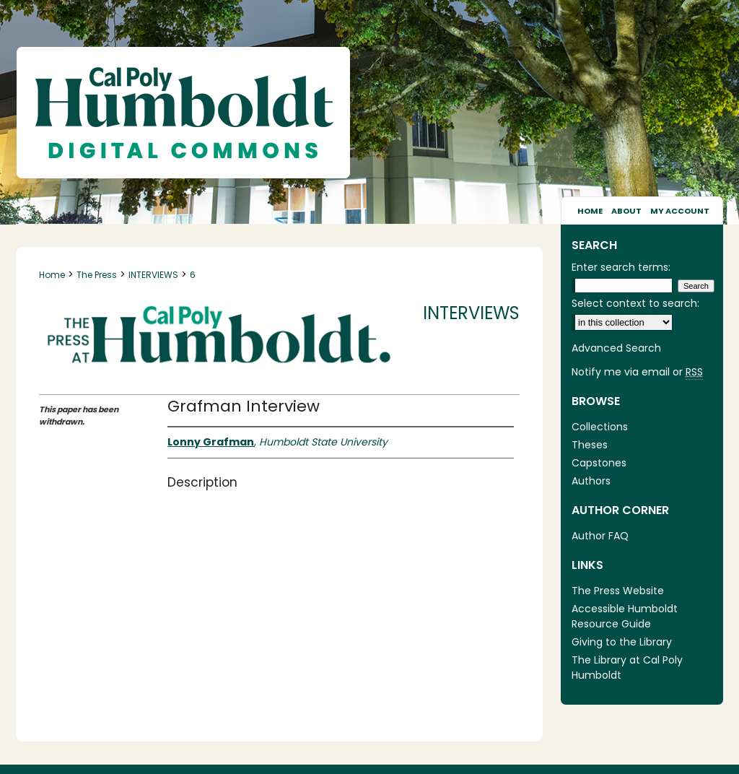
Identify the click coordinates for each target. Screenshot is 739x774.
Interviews (471, 313)
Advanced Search (616, 348)
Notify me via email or (637, 372)
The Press (96, 275)
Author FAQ (600, 536)
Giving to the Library (622, 642)
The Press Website (618, 590)
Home (52, 275)
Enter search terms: (621, 267)
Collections (600, 426)
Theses (590, 445)
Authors (591, 481)
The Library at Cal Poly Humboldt (627, 667)
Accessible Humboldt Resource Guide (625, 616)
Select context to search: (635, 303)
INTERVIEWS (153, 275)
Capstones (599, 463)
